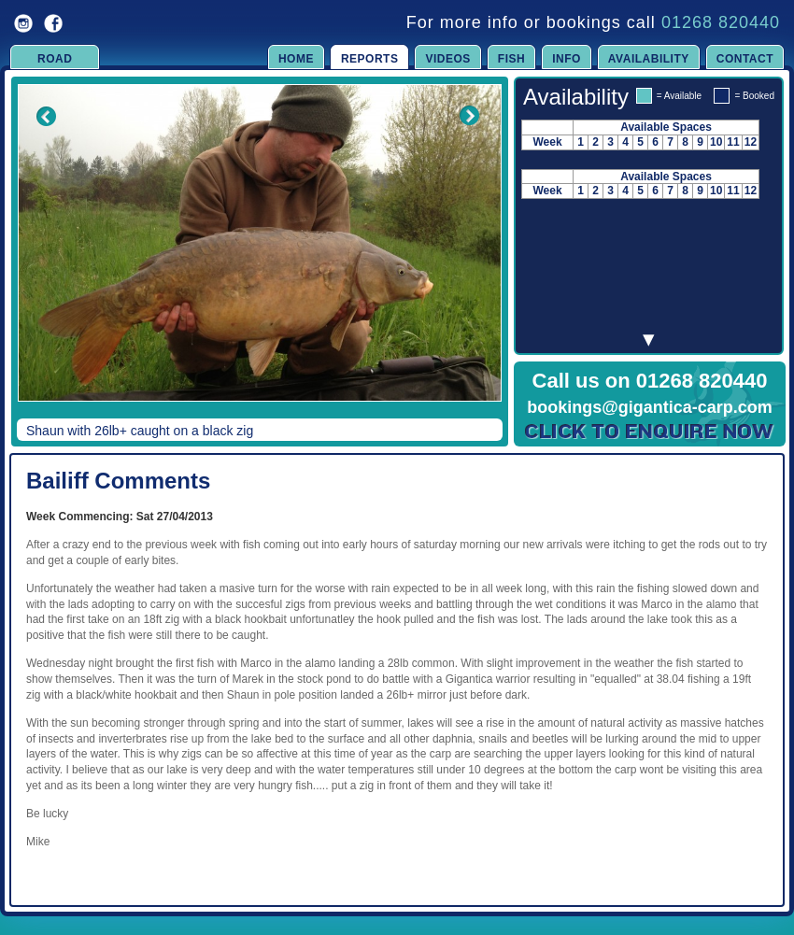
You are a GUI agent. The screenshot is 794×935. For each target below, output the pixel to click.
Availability (648, 58)
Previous (33, 256)
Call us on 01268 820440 (650, 380)
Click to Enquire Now (650, 431)
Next (469, 256)
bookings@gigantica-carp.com (650, 407)
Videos (447, 58)
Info (566, 58)
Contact (744, 58)
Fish (511, 58)
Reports (370, 58)
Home (296, 58)
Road (54, 58)
